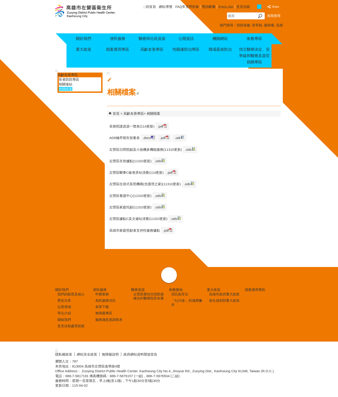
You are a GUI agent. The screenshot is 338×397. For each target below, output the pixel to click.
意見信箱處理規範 (70, 326)
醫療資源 (138, 290)
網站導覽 (165, 7)
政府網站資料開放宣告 (140, 354)
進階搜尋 (274, 16)
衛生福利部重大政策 (224, 300)
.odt (179, 137)
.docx (149, 137)
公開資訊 (186, 39)
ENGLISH (225, 7)
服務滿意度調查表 (108, 320)
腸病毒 (269, 25)
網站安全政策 (87, 354)
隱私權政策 (63, 354)
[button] (260, 16)
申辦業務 (102, 294)
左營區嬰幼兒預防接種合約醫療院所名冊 (148, 296)
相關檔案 (65, 89)
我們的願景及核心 (70, 294)
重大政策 (83, 49)
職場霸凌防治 (220, 49)
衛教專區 (254, 39)
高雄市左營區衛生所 (90, 11)
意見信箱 (243, 7)
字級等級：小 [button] (254, 7)
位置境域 (64, 307)
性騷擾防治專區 (186, 49)
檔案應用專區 (117, 49)
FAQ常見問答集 (187, 7)
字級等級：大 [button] (264, 7)
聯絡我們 (64, 320)
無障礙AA (266, 353)
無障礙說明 (110, 354)
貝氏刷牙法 (179, 294)
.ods (190, 149)
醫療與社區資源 (152, 39)
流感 (279, 25)
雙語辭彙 (208, 7)
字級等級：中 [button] (259, 7)
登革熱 (257, 25)
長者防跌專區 (69, 79)
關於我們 (83, 39)
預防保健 (243, 25)
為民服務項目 (105, 300)
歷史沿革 (64, 300)
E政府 (244, 353)
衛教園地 (176, 290)
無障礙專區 (103, 313)
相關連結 (65, 84)
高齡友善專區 (151, 49)
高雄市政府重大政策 (224, 294)
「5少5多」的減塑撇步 (186, 302)
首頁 (116, 113)
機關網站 (220, 39)
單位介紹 (64, 313)
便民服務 (117, 39)
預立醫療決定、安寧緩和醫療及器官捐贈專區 (254, 55)
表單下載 (102, 307)
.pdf (162, 126)
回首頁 (151, 7)
